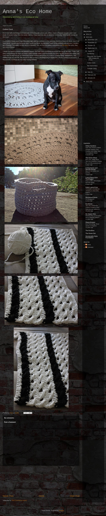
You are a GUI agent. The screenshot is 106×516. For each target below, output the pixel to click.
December (91, 39)
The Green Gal (90, 233)
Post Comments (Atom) (19, 500)
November (91, 42)
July (89, 72)
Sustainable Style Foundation (92, 236)
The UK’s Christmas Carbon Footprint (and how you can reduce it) (93, 207)
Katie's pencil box (92, 187)
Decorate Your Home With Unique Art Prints (94, 58)
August (90, 51)
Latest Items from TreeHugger (92, 178)
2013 (88, 37)
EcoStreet (89, 204)
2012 (88, 81)
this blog (65, 45)
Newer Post (8, 496)
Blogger (61, 510)
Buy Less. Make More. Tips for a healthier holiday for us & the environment (94, 161)
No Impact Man (91, 214)
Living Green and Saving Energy (92, 168)
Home (41, 496)
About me (87, 28)
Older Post (75, 496)
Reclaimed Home (91, 197)
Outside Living (91, 68)
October (90, 45)
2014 (88, 34)
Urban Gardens (91, 146)
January (90, 78)
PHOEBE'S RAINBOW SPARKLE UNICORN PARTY (93, 190)
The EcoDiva (90, 230)
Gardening (90, 53)
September (91, 48)
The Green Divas (91, 158)
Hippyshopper (90, 222)
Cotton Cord (91, 63)
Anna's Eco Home (27, 11)
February (91, 75)
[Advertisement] (91, 112)
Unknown (90, 247)
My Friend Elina (92, 65)
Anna (11, 413)
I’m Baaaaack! (90, 199)
